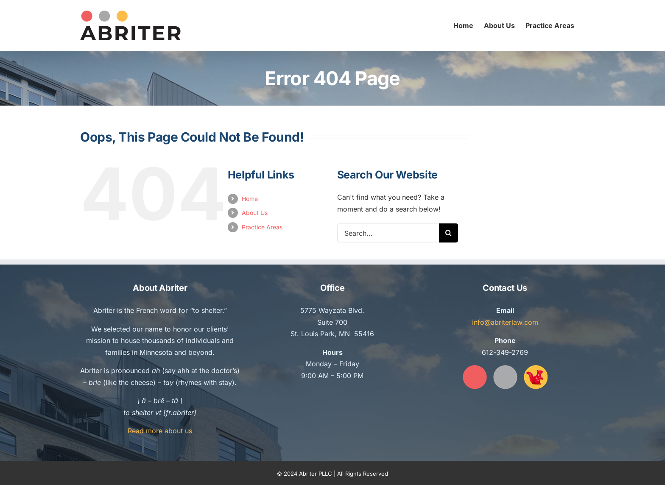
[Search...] (388, 232)
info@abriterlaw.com (505, 322)
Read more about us (160, 430)
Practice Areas (262, 227)
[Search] (448, 232)
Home (250, 198)
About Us (255, 212)
